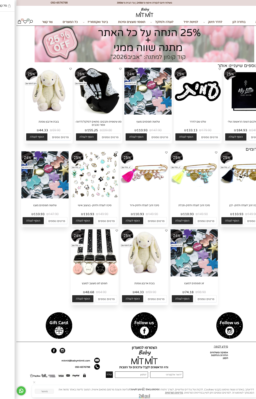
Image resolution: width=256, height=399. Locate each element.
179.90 (190, 130)
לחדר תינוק (196, 22)
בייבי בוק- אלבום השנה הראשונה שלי (231, 121)
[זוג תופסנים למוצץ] (177, 275)
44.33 (27, 130)
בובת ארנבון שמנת (32, 121)
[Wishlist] (9, 22)
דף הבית (249, 352)
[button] (219, 136)
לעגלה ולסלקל (145, 22)
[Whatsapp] (5, 391)
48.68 (73, 292)
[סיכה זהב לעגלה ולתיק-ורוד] (128, 197)
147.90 (140, 130)
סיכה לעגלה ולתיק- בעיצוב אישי (78, 205)
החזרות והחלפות (203, 355)
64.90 (86, 292)
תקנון (209, 358)
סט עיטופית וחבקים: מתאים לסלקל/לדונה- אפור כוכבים (82, 123)
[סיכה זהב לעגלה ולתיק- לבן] (227, 197)
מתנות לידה (246, 22)
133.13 (175, 130)
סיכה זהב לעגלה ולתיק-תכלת (178, 205)
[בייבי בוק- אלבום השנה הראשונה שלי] (231, 113)
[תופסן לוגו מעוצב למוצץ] (78, 275)
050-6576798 (66, 367)
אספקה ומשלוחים (203, 352)
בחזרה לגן (222, 22)
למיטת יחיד (174, 22)
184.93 (225, 130)
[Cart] (3, 22)
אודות (251, 355)
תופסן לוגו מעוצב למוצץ (78, 283)
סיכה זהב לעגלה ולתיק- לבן (227, 205)
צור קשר (31, 22)
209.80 (91, 130)
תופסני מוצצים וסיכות (115, 22)
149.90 (236, 214)
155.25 (76, 130)
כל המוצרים (53, 22)
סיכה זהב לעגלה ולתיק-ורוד (128, 205)
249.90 (240, 130)
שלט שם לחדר (181, 121)
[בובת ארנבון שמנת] (32, 113)
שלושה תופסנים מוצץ (131, 121)
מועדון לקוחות (247, 363)
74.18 (172, 292)
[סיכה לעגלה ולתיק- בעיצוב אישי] (78, 198)
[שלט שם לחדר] (181, 113)
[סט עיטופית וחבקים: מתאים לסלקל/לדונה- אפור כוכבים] (82, 113)
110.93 (125, 130)
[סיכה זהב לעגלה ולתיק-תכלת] (177, 197)
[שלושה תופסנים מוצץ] (131, 113)
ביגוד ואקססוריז (79, 22)
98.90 (185, 292)
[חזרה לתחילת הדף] (250, 394)
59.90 (40, 130)
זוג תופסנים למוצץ (178, 283)
